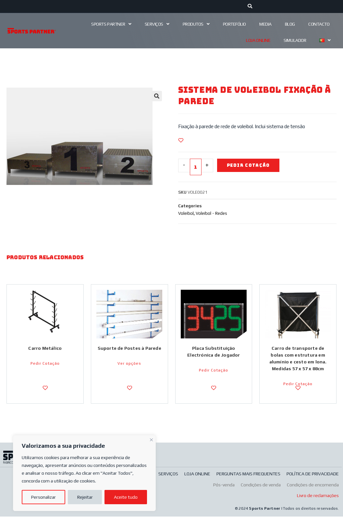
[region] (84, 473)
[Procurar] (250, 6)
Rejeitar (85, 497)
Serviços (157, 24)
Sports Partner (111, 24)
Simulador (295, 40)
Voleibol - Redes (211, 213)
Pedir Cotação (250, 165)
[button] (157, 96)
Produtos (196, 24)
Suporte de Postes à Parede (129, 353)
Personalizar (43, 497)
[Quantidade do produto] (196, 167)
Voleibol (186, 213)
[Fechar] (151, 439)
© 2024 (242, 516)
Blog (290, 24)
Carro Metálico (45, 349)
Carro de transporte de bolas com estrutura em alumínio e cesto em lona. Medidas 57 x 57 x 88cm (298, 360)
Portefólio (234, 24)
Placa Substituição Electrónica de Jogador (213, 353)
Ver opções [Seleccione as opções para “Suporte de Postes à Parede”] (129, 372)
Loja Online (258, 40)
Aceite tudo (126, 497)
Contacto (318, 24)
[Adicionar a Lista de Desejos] (180, 140)
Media (265, 24)
